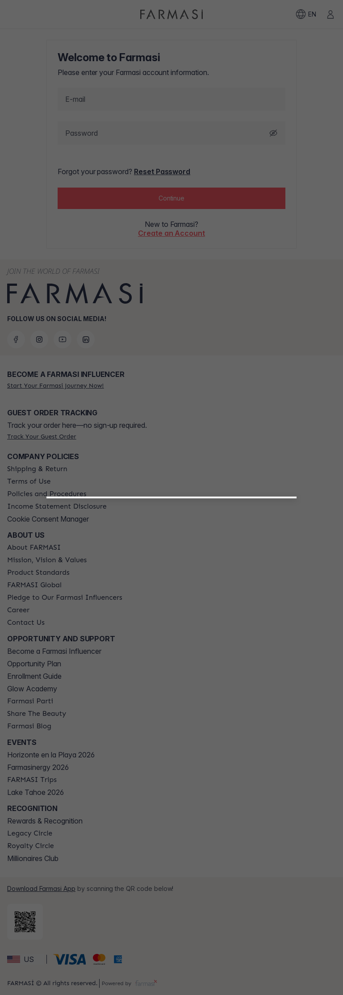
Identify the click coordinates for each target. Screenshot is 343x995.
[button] (171, 608)
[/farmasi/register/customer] (172, 632)
